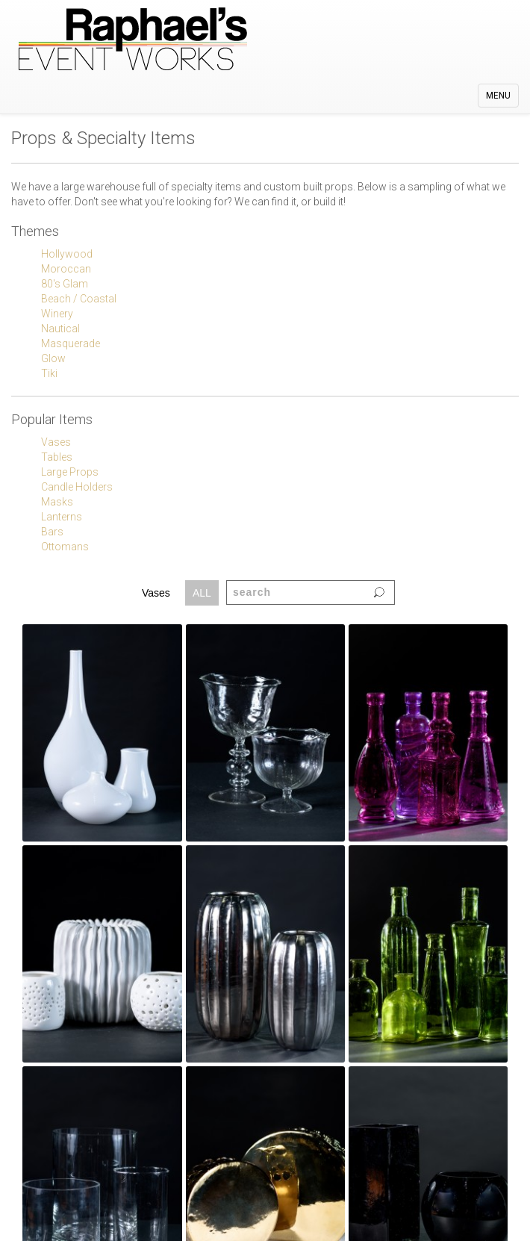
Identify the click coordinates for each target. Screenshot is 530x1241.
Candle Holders (77, 487)
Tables (56, 457)
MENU (502, 99)
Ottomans (65, 547)
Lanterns (61, 517)
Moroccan (66, 269)
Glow (53, 358)
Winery (57, 314)
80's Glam (64, 284)
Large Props (70, 472)
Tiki (49, 373)
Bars (52, 532)
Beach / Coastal (78, 299)
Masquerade (70, 343)
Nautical (60, 329)
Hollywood (67, 254)
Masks (57, 502)
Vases (56, 442)
